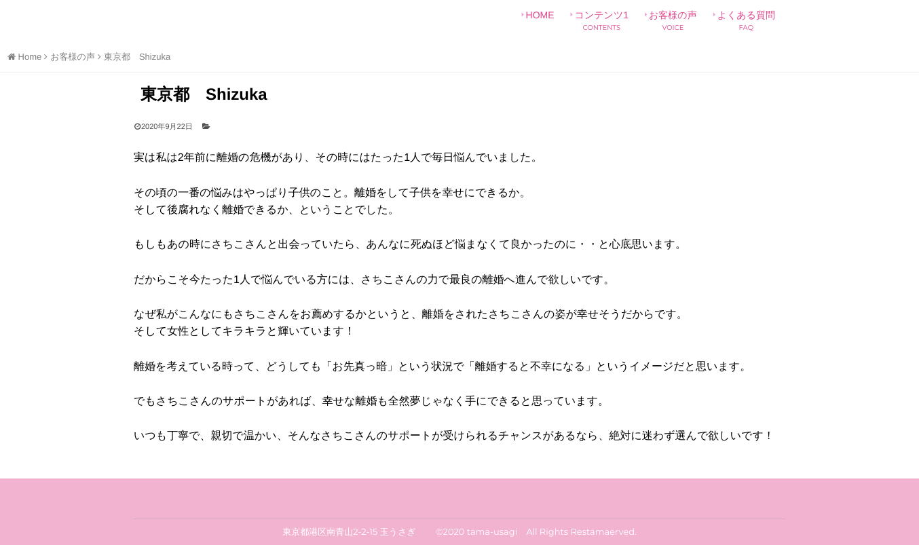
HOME (540, 20)
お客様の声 (673, 21)
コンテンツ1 (602, 21)
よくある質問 (746, 21)
